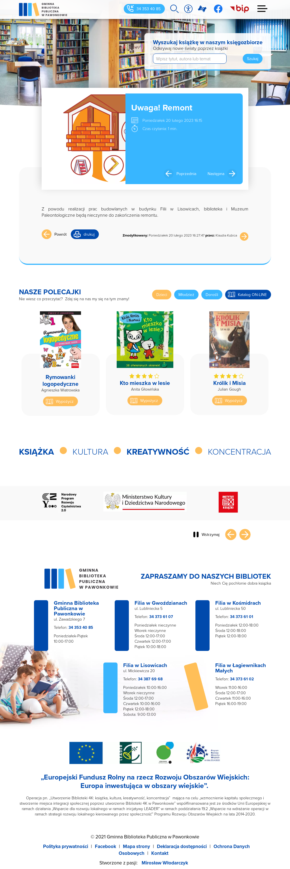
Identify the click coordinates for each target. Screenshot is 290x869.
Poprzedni (230, 534)
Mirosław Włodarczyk (165, 862)
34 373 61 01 (241, 616)
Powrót (60, 234)
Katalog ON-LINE (252, 294)
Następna (216, 173)
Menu (262, 9)
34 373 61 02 (242, 679)
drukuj (89, 234)
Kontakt (160, 853)
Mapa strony (136, 846)
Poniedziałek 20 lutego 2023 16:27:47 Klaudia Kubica (180, 235)
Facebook (105, 846)
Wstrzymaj (210, 534)
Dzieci (161, 294)
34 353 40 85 (149, 9)
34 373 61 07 (161, 616)
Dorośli (212, 294)
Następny (245, 534)
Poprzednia (186, 173)
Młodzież (186, 294)
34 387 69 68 (150, 679)
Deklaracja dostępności (182, 846)
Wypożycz (65, 401)
